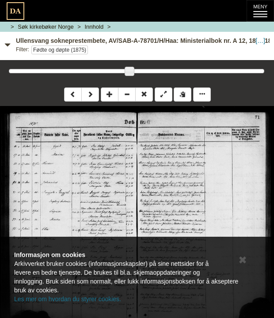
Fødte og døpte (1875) (59, 50)
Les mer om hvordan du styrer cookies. (67, 299)
